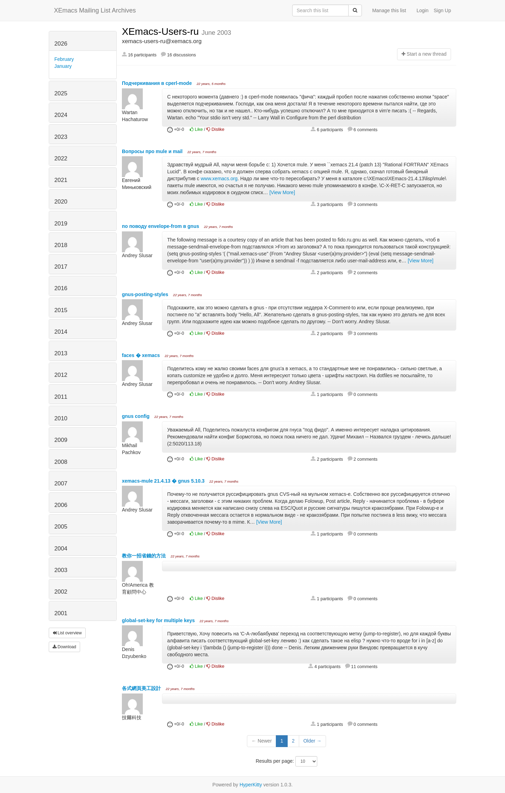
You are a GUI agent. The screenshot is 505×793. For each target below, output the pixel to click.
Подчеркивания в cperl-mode (157, 83)
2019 (60, 223)
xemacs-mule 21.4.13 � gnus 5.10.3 (164, 481)
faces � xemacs (141, 355)
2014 (60, 331)
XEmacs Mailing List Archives (95, 10)
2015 (60, 310)
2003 (60, 570)
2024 (60, 115)
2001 (60, 613)
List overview (67, 633)
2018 (60, 245)
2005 (60, 526)
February (64, 59)
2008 (60, 462)
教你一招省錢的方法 (144, 555)
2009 (60, 440)
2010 (60, 418)
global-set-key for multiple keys (159, 620)
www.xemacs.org (219, 178)
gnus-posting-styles (146, 294)
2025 (60, 93)
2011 (60, 397)
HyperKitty (251, 784)
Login (422, 10)
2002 (60, 591)
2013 (60, 353)
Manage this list (389, 10)
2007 (60, 483)
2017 (60, 266)
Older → (312, 741)
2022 (60, 158)
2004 (60, 548)
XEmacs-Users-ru (162, 31)
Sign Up (442, 10)
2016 (60, 288)
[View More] (282, 192)
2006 (60, 505)
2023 (60, 137)
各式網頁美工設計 (142, 688)
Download (64, 646)
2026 (60, 43)
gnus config (136, 416)
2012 (60, 375)
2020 (60, 201)
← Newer (261, 741)
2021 (60, 180)
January (63, 66)
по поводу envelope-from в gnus (161, 226)
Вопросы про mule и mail (153, 151)
